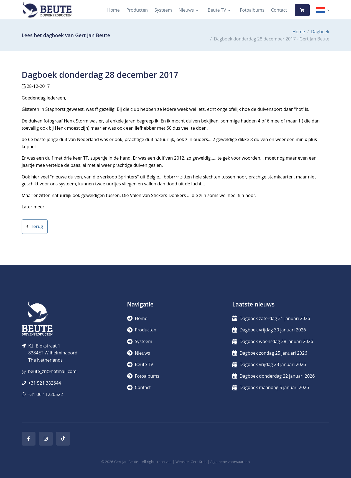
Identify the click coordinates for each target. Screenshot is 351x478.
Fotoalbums (252, 10)
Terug (34, 226)
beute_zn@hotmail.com (52, 371)
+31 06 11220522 (45, 394)
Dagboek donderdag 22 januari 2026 (273, 376)
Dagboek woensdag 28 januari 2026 (272, 341)
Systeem (163, 10)
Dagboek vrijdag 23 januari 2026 (269, 364)
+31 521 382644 (44, 383)
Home (113, 10)
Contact (279, 10)
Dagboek (320, 32)
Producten (137, 10)
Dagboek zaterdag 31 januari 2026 (271, 318)
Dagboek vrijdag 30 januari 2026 (269, 330)
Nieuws (186, 10)
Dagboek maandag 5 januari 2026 (270, 387)
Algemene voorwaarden (230, 461)
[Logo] (47, 10)
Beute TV (217, 10)
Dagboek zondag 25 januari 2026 (269, 353)
